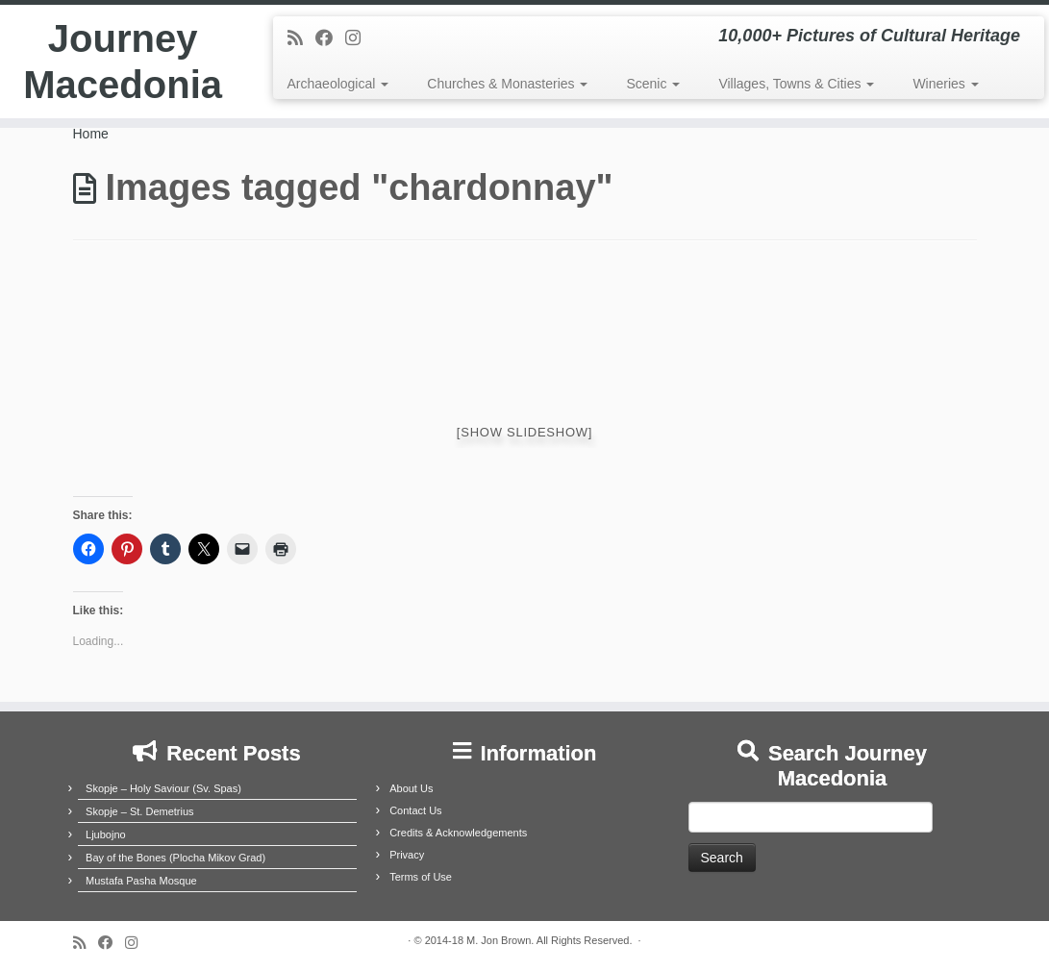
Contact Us (415, 810)
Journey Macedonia (122, 61)
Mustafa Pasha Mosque (141, 880)
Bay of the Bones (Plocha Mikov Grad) (175, 857)
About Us (411, 788)
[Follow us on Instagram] (359, 38)
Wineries (945, 83)
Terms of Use (420, 877)
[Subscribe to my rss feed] (301, 38)
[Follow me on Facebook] (330, 38)
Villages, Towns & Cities (796, 83)
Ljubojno (106, 834)
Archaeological (338, 83)
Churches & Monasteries (507, 83)
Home (91, 133)
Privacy (406, 854)
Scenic (653, 83)
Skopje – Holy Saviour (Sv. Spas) (163, 788)
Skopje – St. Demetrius (140, 811)
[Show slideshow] (524, 432)
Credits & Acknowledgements (458, 832)
